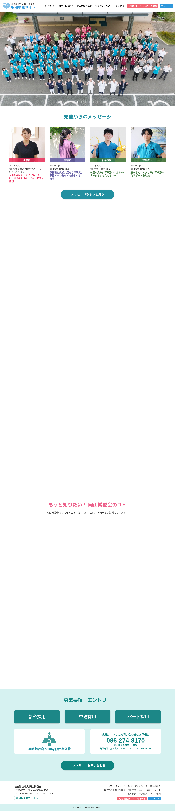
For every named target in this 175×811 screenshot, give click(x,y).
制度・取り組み (66, 5)
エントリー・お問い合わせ (87, 765)
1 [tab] (77, 102)
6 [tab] (97, 102)
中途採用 (87, 716)
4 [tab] (89, 102)
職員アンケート (153, 790)
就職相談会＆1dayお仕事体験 (143, 5)
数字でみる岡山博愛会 (114, 790)
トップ (109, 786)
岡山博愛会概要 (84, 5)
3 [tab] (85, 102)
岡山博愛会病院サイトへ (27, 797)
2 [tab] (81, 102)
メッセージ (50, 5)
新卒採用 (37, 716)
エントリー (166, 5)
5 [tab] (93, 102)
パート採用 (138, 716)
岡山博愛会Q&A (135, 790)
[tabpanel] (87, 59)
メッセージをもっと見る (87, 194)
